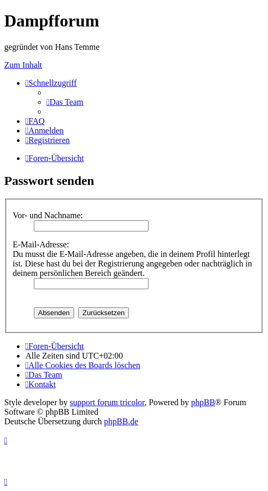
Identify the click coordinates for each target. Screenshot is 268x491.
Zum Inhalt (23, 64)
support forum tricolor (107, 402)
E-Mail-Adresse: (41, 244)
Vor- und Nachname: (48, 215)
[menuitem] (65, 101)
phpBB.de (121, 421)
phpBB (203, 402)
